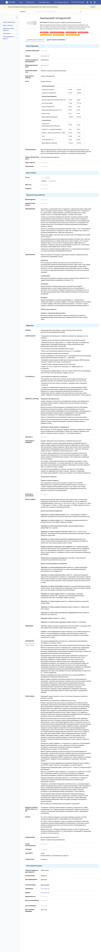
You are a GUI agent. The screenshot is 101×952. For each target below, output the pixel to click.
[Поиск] (21, 2)
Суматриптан (45, 65)
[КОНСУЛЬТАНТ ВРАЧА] (78, 2)
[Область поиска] (26, 11)
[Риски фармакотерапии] (61, 2)
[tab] (35, 40)
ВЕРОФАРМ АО (45, 56)
